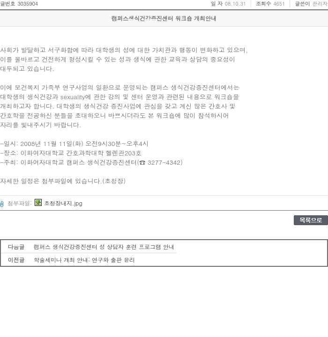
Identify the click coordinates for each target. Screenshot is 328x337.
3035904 (27, 3)
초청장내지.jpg (58, 203)
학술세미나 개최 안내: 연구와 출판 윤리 (84, 260)
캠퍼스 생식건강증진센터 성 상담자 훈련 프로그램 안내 (104, 246)
